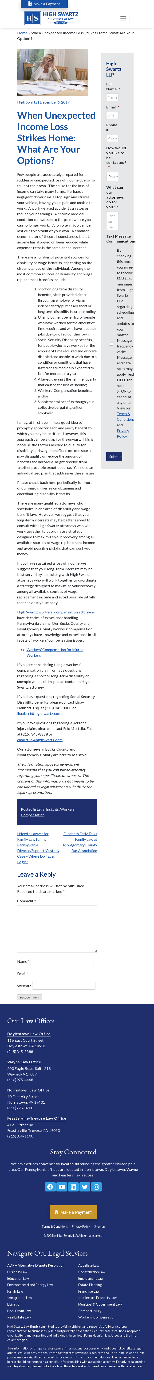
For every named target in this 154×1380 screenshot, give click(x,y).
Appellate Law (88, 1265)
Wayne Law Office (24, 1062)
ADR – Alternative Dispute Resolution (35, 1265)
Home (22, 33)
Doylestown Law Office (29, 1033)
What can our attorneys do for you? (115, 197)
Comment (26, 900)
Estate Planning (90, 1285)
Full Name (113, 86)
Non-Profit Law (19, 1311)
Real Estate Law (19, 1317)
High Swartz (27, 102)
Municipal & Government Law (100, 1304)
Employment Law (90, 1278)
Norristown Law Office (28, 1090)
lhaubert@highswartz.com (39, 713)
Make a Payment (44, 4)
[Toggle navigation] (123, 18)
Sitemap (99, 1226)
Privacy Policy (81, 1226)
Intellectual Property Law (97, 1298)
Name (23, 961)
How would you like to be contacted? (116, 158)
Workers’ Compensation (96, 1317)
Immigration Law (19, 1298)
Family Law (15, 1291)
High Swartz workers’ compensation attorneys (56, 612)
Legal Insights (48, 809)
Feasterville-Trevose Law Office (36, 1118)
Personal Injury (89, 1311)
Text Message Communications (121, 238)
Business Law (17, 1272)
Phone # (111, 127)
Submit (115, 456)
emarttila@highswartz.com (40, 739)
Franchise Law (88, 1291)
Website (24, 985)
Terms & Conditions (55, 1226)
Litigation (14, 1304)
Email (23, 973)
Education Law (18, 1278)
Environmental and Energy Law (30, 1285)
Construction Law (91, 1272)
